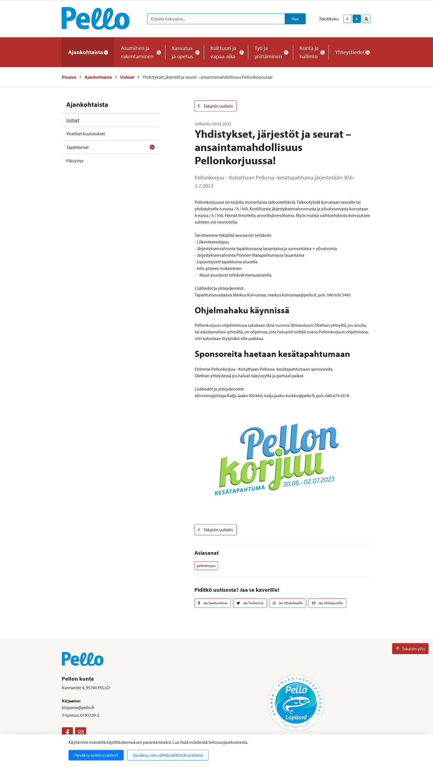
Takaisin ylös (410, 648)
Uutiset (127, 77)
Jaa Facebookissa (212, 603)
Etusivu (69, 77)
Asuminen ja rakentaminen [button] (140, 52)
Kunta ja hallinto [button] (311, 52)
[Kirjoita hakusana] (216, 18)
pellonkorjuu (206, 565)
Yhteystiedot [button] (352, 52)
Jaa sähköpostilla (327, 603)
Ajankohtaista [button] (88, 52)
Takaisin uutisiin (215, 106)
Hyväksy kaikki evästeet (96, 755)
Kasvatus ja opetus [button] (184, 52)
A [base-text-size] (356, 19)
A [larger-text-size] (366, 19)
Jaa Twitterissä (250, 603)
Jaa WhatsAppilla (288, 603)
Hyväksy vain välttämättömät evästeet (168, 755)
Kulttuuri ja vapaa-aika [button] (225, 52)
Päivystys (74, 160)
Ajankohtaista (98, 77)
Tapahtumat (77, 147)
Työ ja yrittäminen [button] (270, 52)
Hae (295, 19)
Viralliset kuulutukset (85, 133)
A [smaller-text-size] (347, 19)
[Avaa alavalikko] (152, 147)
